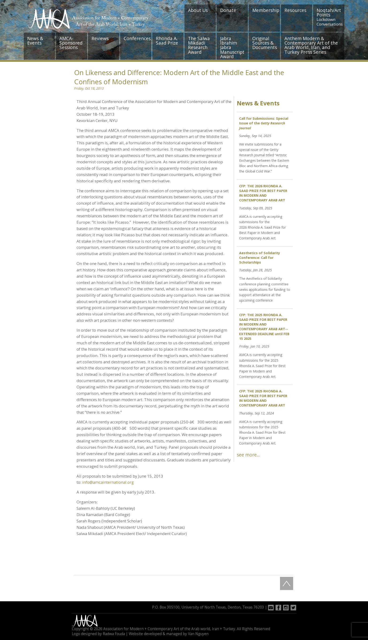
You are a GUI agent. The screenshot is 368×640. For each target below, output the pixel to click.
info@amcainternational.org (108, 482)
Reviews (100, 38)
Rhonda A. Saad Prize (167, 40)
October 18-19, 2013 (96, 114)
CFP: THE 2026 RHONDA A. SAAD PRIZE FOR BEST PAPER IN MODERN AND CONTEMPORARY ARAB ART (263, 193)
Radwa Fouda (114, 633)
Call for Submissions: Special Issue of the (263, 123)
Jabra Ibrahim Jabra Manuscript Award (232, 47)
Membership (265, 10)
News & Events (35, 40)
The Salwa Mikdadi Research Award (199, 45)
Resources (295, 10)
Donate (228, 10)
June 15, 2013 (150, 476)
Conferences (137, 38)
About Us (198, 10)
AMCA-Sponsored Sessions (71, 42)
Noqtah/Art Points (330, 17)
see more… (248, 455)
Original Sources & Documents (264, 42)
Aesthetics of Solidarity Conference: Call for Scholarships (259, 257)
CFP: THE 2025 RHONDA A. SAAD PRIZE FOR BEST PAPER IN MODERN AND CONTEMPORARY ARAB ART (263, 398)
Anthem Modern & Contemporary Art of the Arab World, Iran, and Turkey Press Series (311, 45)
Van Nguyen (198, 633)
